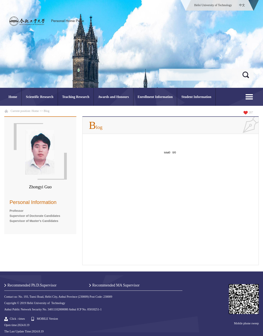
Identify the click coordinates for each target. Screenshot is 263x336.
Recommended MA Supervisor (116, 285)
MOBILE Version (47, 318)
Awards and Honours (113, 97)
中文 (242, 5)
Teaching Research (75, 97)
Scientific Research (39, 97)
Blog (46, 111)
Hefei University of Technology (213, 5)
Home (12, 97)
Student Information (196, 97)
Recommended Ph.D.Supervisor (31, 285)
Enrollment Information (155, 97)
